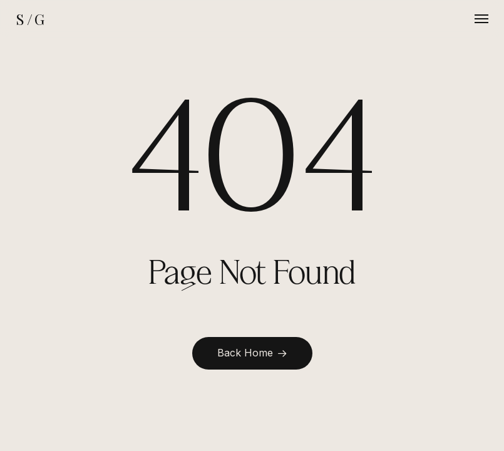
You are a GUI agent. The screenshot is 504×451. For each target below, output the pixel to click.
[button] (481, 19)
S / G (30, 18)
